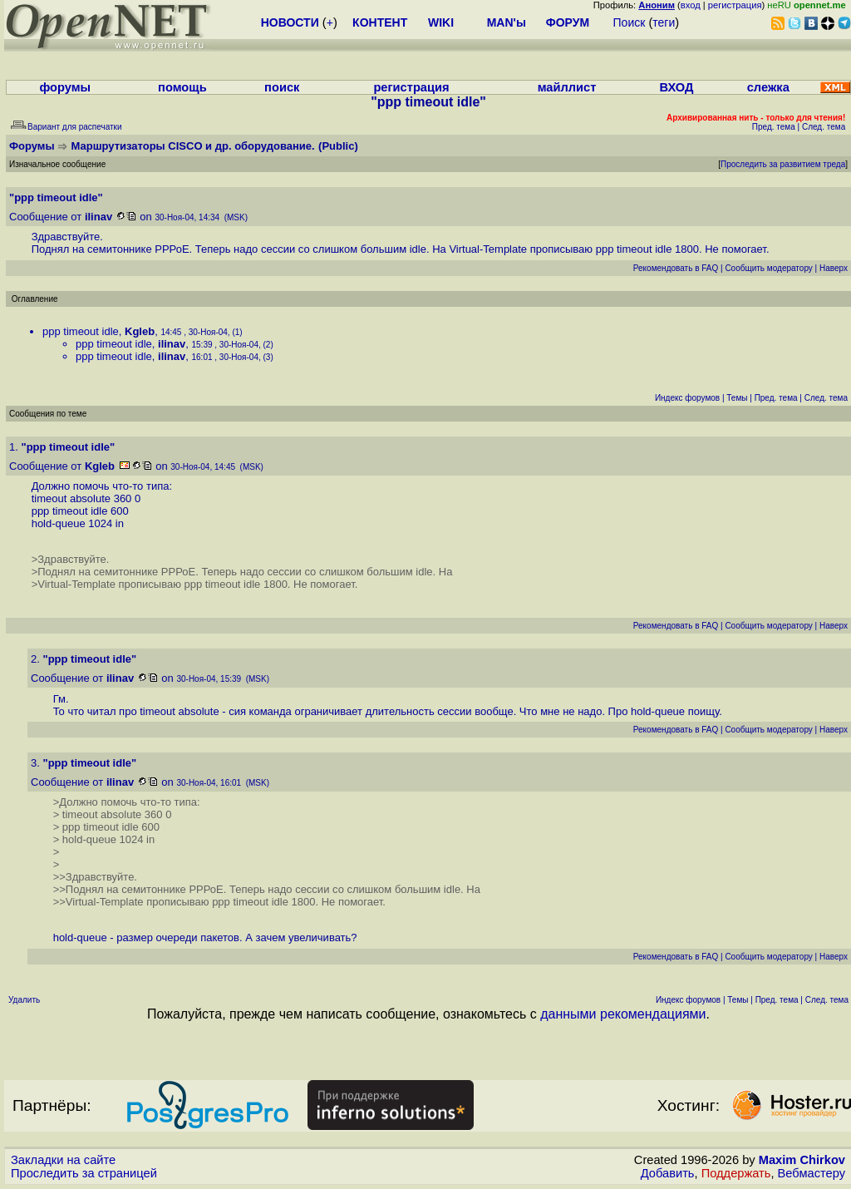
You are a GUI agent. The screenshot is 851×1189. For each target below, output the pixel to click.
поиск (281, 87)
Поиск (629, 22)
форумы (65, 87)
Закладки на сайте (63, 1160)
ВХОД (676, 87)
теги (663, 22)
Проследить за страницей (84, 1173)
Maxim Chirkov (802, 1160)
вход (691, 5)
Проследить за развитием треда (783, 164)
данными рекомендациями (623, 1014)
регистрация (735, 5)
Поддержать (736, 1173)
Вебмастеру (811, 1173)
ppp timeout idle (80, 331)
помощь (182, 87)
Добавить (668, 1173)
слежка (768, 87)
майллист (567, 87)
